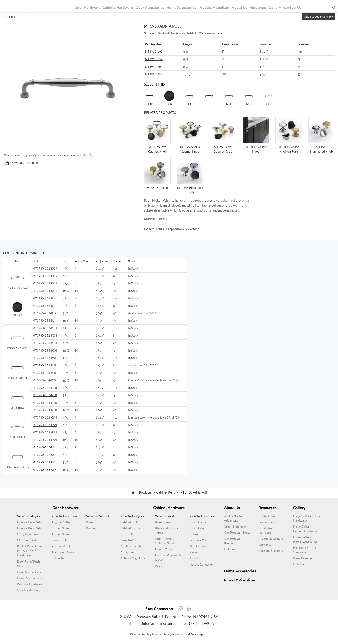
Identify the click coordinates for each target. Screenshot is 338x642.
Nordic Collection (201, 564)
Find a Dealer (267, 522)
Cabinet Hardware (111, 5)
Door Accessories (146, 5)
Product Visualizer (216, 5)
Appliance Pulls (130, 546)
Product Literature (270, 538)
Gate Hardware (27, 590)
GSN (248, 98)
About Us (243, 5)
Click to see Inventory (318, 16)
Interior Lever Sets (29, 522)
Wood (159, 566)
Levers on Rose (61, 540)
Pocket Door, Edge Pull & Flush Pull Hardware (29, 551)
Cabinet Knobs (130, 528)
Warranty (264, 544)
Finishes (229, 549)
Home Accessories (180, 5)
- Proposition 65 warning (171, 229)
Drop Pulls (127, 540)
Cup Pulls (126, 534)
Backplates (127, 552)
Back (10, 16)
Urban (193, 534)
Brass (89, 522)
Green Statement (235, 526)
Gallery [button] (282, 5)
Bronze (90, 528)
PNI (209, 98)
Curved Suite (60, 528)
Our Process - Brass (237, 532)
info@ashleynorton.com (161, 623)
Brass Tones (163, 522)
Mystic (194, 552)
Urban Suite (59, 558)
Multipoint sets (27, 540)
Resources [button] (263, 5)
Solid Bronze (197, 522)
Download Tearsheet (21, 162)
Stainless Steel (198, 546)
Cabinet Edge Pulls (133, 558)
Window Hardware (30, 584)
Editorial (299, 564)
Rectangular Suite (63, 546)
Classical (195, 558)
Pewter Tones (164, 549)
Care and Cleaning (270, 550)
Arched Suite (60, 534)
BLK (169, 98)
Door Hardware (79, 5)
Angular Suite (61, 522)
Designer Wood (199, 540)
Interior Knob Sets (29, 528)
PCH (189, 98)
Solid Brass (196, 528)
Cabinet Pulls (129, 522)
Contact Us (301, 5)
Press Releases (302, 558)
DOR (149, 98)
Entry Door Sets (27, 534)
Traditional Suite (63, 552)
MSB (229, 98)
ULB (268, 98)
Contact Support (269, 516)
